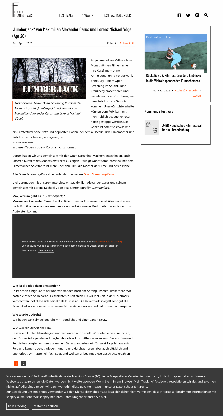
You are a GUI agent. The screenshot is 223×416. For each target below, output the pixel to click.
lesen (197, 95)
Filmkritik (127, 43)
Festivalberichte (158, 37)
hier (103, 397)
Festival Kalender (117, 15)
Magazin (87, 15)
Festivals (66, 15)
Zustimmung (46, 250)
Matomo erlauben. (46, 406)
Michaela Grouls (186, 90)
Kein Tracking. (17, 406)
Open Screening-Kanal (99, 174)
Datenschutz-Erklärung (131, 386)
